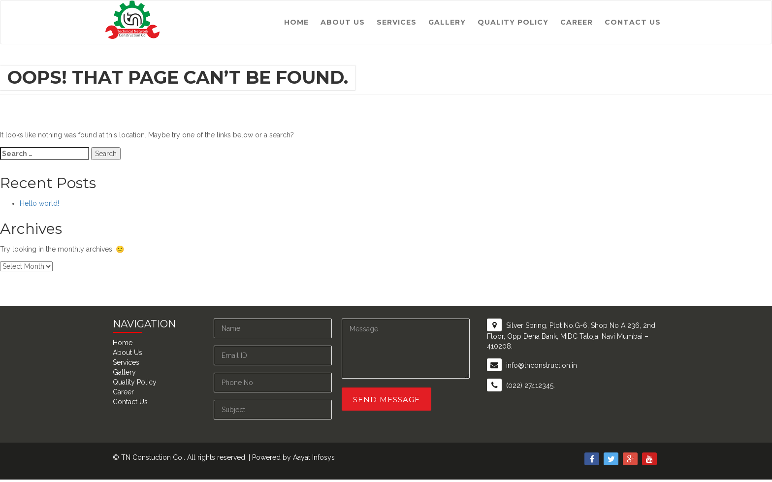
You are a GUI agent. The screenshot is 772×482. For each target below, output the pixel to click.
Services (397, 22)
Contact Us (633, 22)
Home (296, 22)
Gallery (447, 22)
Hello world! (39, 203)
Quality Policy (513, 22)
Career (576, 22)
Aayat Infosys (314, 457)
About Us (343, 22)
